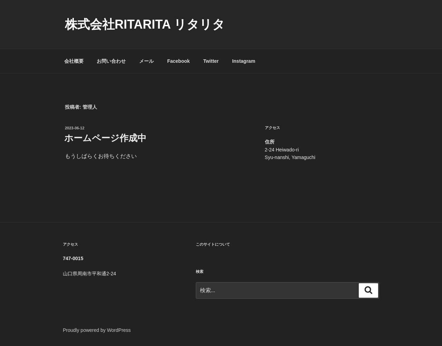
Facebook (178, 61)
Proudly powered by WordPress (97, 330)
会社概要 (74, 61)
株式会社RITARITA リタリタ (145, 24)
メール (146, 61)
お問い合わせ (111, 61)
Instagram (243, 61)
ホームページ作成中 (105, 138)
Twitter (211, 61)
